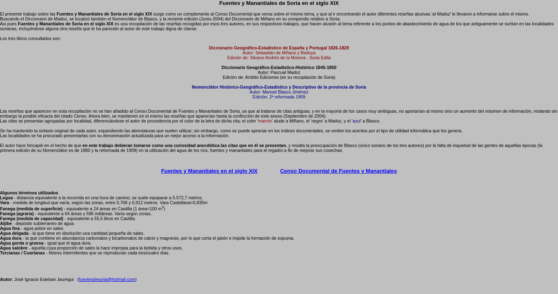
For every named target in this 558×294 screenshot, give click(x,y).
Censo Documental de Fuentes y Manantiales (338, 171)
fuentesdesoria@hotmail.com (107, 279)
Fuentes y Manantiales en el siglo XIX (209, 171)
